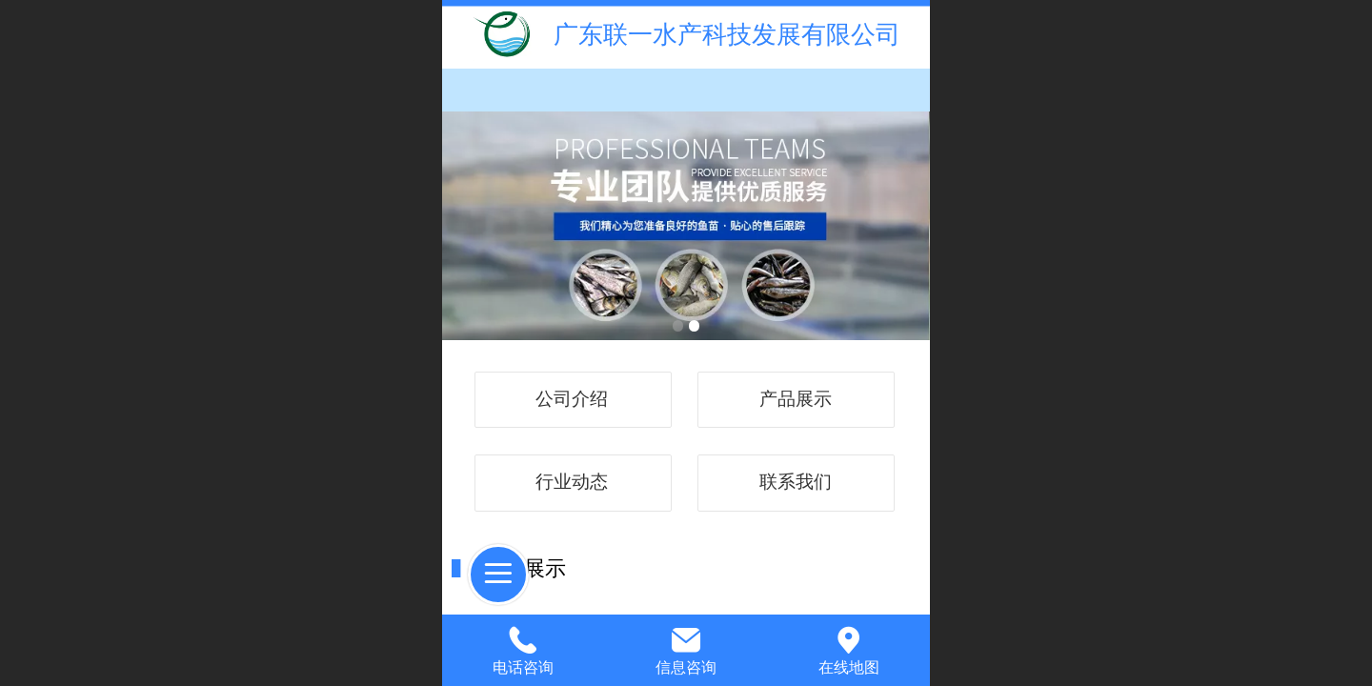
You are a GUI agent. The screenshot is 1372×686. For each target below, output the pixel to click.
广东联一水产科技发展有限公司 (727, 34)
